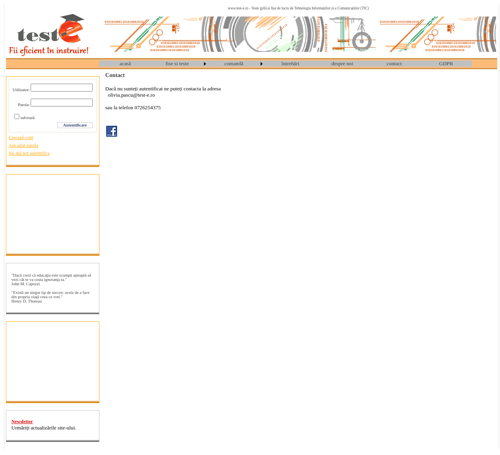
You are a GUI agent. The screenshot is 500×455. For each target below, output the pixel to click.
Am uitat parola (23, 145)
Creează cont (21, 137)
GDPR (446, 63)
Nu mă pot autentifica (29, 153)
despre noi (342, 63)
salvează (27, 118)
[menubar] (285, 64)
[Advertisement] (52, 213)
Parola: (24, 105)
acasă (125, 63)
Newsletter (22, 421)
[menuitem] (125, 64)
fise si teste (177, 63)
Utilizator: (21, 90)
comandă (233, 63)
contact (394, 63)
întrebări (290, 63)
